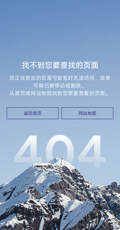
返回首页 (33, 113)
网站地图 (87, 113)
